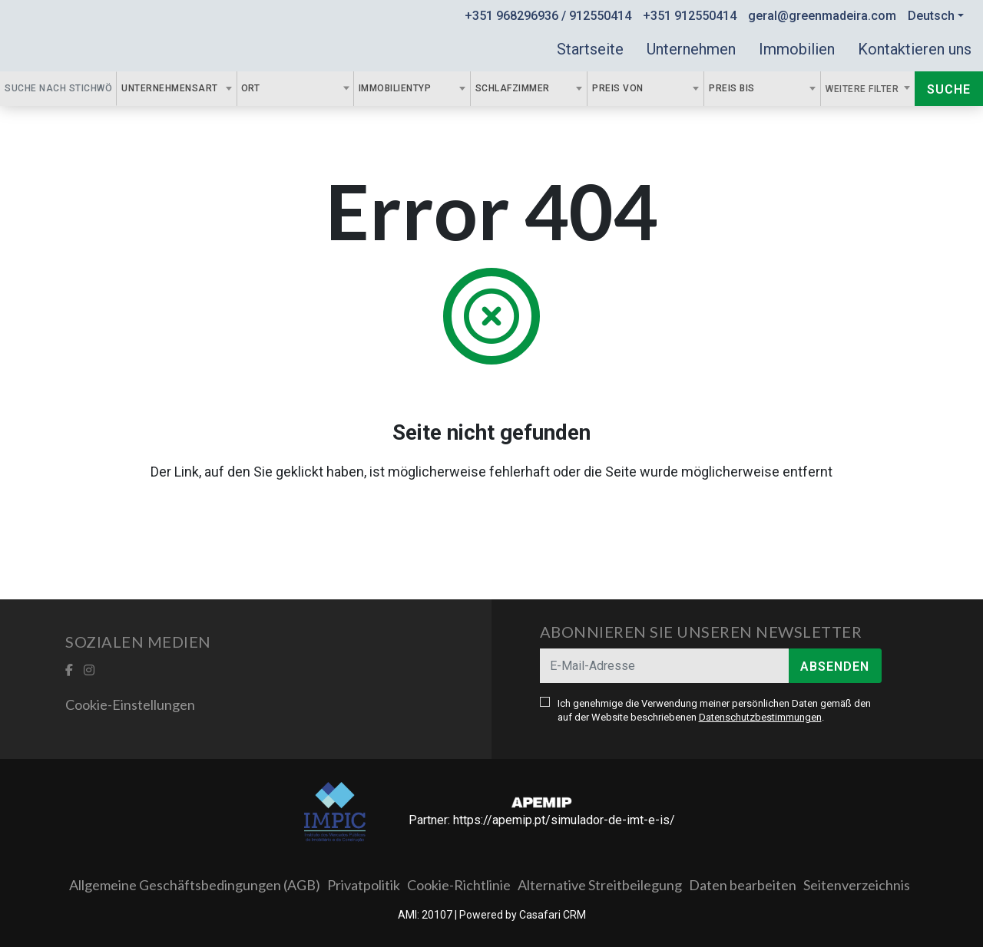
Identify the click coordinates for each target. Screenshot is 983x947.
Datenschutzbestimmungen (760, 717)
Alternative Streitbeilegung (600, 884)
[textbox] (268, 88)
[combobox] (177, 88)
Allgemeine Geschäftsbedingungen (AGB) (194, 884)
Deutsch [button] (931, 15)
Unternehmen (691, 49)
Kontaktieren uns (914, 49)
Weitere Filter (864, 89)
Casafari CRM (552, 915)
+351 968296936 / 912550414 (548, 15)
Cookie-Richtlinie (459, 884)
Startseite (590, 49)
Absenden (834, 666)
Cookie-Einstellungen (130, 704)
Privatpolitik (363, 884)
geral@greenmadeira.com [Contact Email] (822, 15)
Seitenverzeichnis (856, 884)
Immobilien (797, 49)
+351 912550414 (689, 15)
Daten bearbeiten (742, 884)
